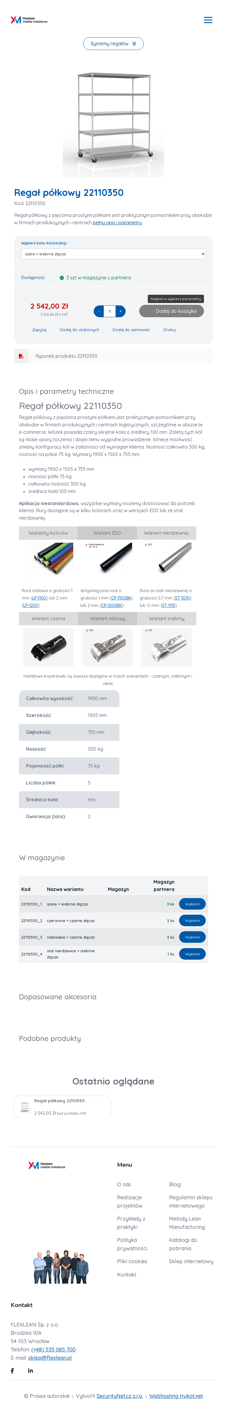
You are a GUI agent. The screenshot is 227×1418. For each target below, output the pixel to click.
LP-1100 (39, 598)
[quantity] (110, 311)
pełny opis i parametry (117, 222)
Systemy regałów (113, 43)
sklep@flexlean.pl (50, 1357)
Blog (175, 1184)
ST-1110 (168, 605)
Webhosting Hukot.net (176, 1396)
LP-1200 (30, 605)
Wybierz (192, 904)
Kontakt (126, 1274)
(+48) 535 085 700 (53, 1349)
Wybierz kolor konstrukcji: (44, 243)
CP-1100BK (121, 598)
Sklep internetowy (191, 1261)
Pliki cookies (132, 1261)
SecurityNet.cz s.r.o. (120, 1396)
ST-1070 (182, 598)
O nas (124, 1184)
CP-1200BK (111, 605)
